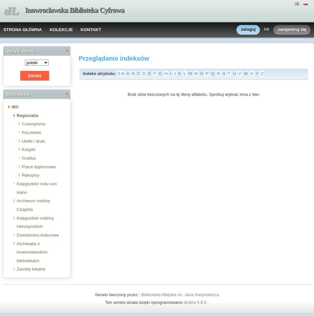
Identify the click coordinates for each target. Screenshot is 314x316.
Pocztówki (31, 132)
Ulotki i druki (33, 141)
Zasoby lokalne (31, 269)
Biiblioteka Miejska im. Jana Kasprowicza (180, 294)
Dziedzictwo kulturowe (38, 235)
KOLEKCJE (61, 29)
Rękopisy (30, 175)
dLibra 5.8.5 (196, 302)
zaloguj (248, 30)
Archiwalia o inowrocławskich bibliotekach (32, 252)
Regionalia (27, 115)
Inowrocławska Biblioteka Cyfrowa (74, 10)
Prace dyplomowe (39, 166)
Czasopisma (33, 123)
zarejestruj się (292, 30)
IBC (15, 106)
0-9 (121, 73)
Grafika (29, 158)
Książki (28, 149)
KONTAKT (90, 29)
